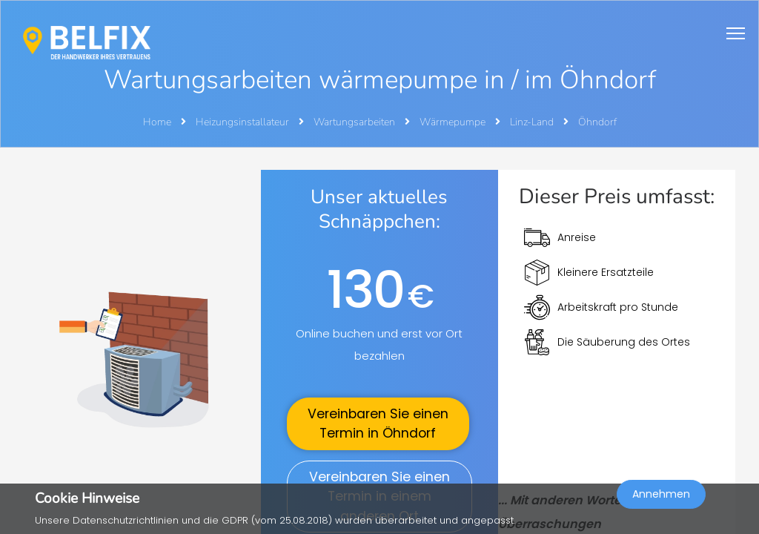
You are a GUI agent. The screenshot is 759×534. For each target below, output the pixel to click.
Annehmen (661, 494)
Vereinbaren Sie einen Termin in (378, 423)
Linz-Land (533, 122)
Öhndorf (597, 122)
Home (157, 122)
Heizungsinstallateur (243, 122)
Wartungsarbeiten (355, 122)
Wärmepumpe (454, 122)
